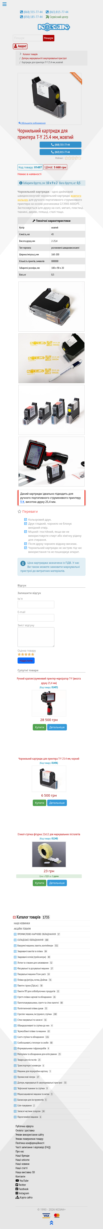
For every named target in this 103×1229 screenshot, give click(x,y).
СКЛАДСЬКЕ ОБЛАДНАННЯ (33, 939)
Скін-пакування (26, 1105)
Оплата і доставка (25, 1130)
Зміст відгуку (26, 625)
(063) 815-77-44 (58, 12)
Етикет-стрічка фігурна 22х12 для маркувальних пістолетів (49, 834)
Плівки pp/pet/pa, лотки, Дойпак (34, 979)
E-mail (21, 612)
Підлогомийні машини (29, 1116)
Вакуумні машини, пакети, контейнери (38, 945)
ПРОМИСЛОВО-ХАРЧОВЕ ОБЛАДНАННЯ (38, 934)
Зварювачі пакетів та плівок (32, 951)
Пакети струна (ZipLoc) (30, 985)
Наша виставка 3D (25, 1172)
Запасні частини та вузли (31, 1111)
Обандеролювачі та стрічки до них (35, 1025)
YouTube (22, 1180)
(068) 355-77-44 (33, 12)
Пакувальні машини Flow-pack (33, 974)
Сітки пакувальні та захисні (32, 1019)
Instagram (22, 1193)
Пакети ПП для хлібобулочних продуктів (38, 991)
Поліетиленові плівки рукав (32, 1008)
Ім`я (20, 599)
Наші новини (22, 1164)
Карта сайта (24, 1197)
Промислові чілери (28, 1076)
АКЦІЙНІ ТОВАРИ (22, 928)
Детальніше (57, 727)
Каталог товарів (33, 917)
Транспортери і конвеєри (31, 1065)
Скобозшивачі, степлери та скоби (35, 1042)
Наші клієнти (22, 1160)
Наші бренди (22, 1155)
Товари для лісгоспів (29, 1059)
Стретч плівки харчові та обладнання (36, 997)
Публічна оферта (24, 1126)
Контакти (20, 1176)
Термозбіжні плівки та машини (33, 1031)
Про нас (20, 1151)
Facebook (22, 1189)
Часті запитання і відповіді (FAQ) (33, 1147)
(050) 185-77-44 (33, 17)
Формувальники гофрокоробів (33, 1048)
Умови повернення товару (29, 1139)
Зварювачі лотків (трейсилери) (34, 957)
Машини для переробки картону (34, 1071)
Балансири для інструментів (32, 1099)
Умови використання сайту (30, 1134)
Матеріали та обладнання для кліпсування (39, 1054)
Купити (39, 727)
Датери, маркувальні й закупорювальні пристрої (42, 1082)
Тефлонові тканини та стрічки (32, 1088)
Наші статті (22, 1168)
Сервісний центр (59, 17)
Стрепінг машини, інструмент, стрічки (37, 1014)
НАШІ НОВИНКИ (22, 923)
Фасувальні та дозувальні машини (35, 968)
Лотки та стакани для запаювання (35, 962)
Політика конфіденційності (30, 1143)
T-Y (22, 502)
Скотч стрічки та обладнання (33, 1037)
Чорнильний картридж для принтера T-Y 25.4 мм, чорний (48, 758)
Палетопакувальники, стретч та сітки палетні (40, 1002)
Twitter (21, 1185)
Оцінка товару (27, 650)
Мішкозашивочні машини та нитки (35, 1094)
